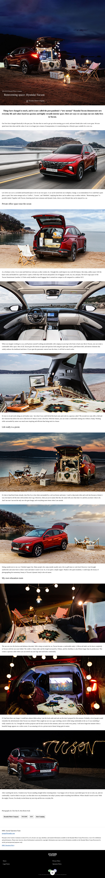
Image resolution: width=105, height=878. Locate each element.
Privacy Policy (56, 861)
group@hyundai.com (8, 833)
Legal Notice (6, 864)
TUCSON (24, 816)
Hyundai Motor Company (36, 101)
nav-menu (52, 872)
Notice (4, 861)
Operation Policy (57, 864)
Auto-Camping (40, 816)
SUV (31, 816)
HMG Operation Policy (8, 845)
